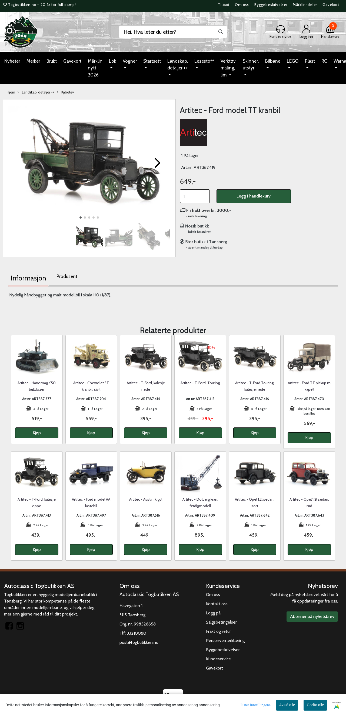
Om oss (242, 4)
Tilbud (223, 4)
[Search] (173, 31)
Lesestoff (204, 61)
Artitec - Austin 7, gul (145, 499)
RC (324, 61)
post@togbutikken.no (138, 642)
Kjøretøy (65, 92)
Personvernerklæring (225, 640)
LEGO (292, 61)
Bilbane (272, 61)
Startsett (152, 61)
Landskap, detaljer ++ (177, 64)
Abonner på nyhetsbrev (312, 616)
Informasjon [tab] (28, 278)
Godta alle (315, 705)
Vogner (130, 61)
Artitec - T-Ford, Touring (200, 382)
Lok (112, 61)
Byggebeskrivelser (270, 4)
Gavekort (330, 4)
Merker (33, 61)
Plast (310, 61)
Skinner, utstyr (251, 64)
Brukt (51, 61)
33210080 (136, 633)
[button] (80, 217)
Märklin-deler (305, 4)
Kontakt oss (217, 603)
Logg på (213, 612)
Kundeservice (218, 658)
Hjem (11, 92)
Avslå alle (287, 705)
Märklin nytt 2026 (95, 68)
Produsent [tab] (66, 276)
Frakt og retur (218, 631)
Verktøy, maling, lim (228, 68)
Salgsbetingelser (221, 622)
